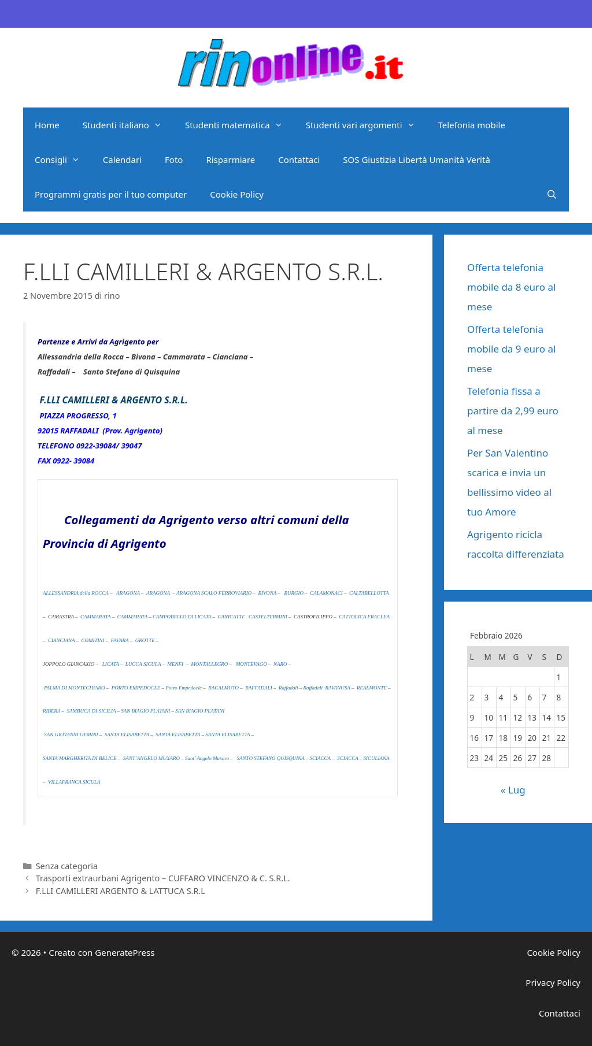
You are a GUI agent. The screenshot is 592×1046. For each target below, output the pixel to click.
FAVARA (120, 640)
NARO (280, 664)
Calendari (122, 159)
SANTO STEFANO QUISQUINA (271, 758)
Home (47, 125)
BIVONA (267, 593)
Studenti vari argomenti (366, 124)
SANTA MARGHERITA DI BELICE (80, 758)
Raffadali (288, 688)
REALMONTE (372, 688)
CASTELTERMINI (268, 617)
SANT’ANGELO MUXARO (151, 758)
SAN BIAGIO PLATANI (145, 711)
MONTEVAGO (251, 664)
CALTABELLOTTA (368, 593)
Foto (174, 159)
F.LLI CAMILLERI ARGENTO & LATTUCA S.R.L (120, 890)
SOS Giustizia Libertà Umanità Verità (416, 159)
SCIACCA (320, 758)
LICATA (110, 664)
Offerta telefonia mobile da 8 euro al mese (511, 287)
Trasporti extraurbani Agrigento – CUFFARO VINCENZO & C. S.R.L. (163, 878)
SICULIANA (377, 758)
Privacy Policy (553, 982)
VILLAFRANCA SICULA (74, 782)
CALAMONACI (327, 593)
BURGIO (294, 593)
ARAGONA (128, 593)
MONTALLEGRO (209, 664)
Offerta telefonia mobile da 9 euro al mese (511, 348)
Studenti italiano (128, 124)
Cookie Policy (237, 194)
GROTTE (145, 640)
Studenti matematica (239, 124)
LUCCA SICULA (143, 664)
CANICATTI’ (231, 617)
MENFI (176, 664)
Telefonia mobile (471, 125)
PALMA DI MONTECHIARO (74, 688)
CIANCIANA (61, 640)
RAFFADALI (258, 688)
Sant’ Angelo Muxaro (207, 758)
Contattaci (299, 159)
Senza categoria (67, 865)
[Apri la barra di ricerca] (552, 194)
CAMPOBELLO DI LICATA (182, 617)
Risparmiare (230, 159)
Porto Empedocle (183, 688)
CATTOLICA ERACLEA (364, 617)
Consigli (63, 159)
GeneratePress (124, 952)
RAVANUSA (337, 688)
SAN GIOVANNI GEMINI (71, 734)
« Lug (513, 789)
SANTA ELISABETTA (127, 734)
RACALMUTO (223, 688)
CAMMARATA (95, 617)
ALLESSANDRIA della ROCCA (76, 593)
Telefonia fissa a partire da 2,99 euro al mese (512, 410)
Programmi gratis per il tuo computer (111, 194)
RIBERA (51, 711)
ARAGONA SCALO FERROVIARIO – (216, 593)
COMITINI (93, 640)
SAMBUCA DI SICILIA (91, 711)
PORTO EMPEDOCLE (136, 688)
